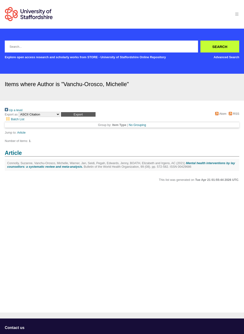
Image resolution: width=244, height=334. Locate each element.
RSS (233, 113)
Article (21, 132)
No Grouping (137, 125)
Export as (11, 114)
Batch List (14, 119)
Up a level (13, 110)
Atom (220, 113)
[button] (78, 114)
